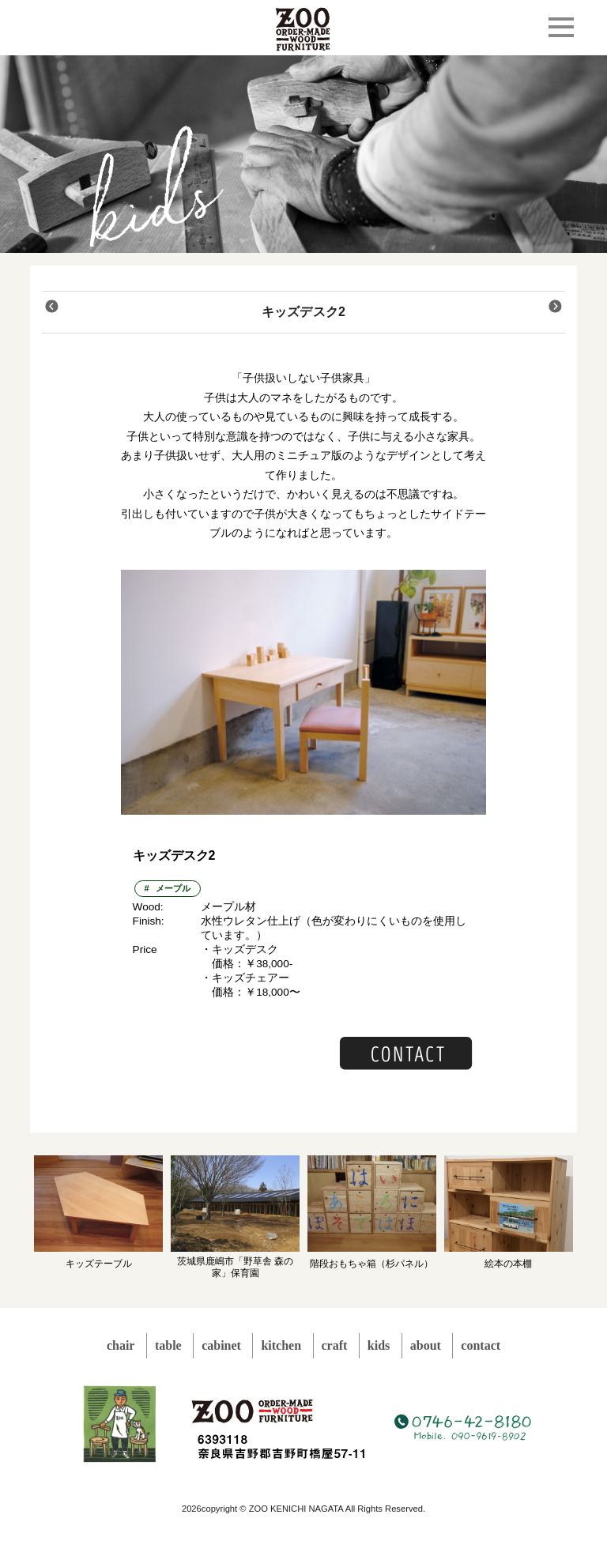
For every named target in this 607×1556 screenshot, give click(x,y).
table (168, 1345)
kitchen (281, 1345)
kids (379, 1345)
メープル (173, 888)
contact (480, 1345)
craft (335, 1345)
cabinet (221, 1345)
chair (121, 1345)
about (425, 1345)
